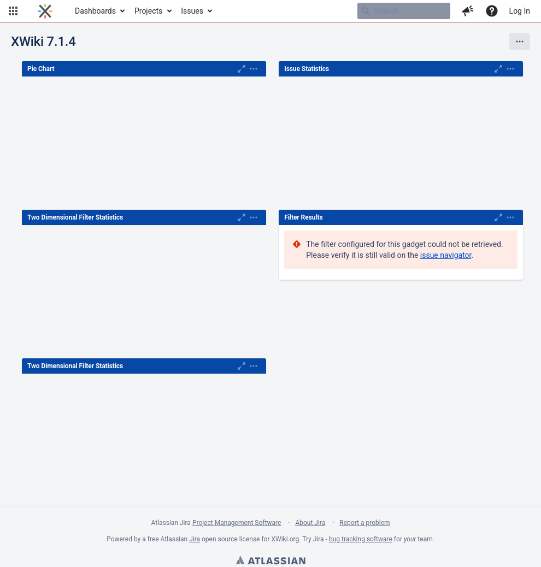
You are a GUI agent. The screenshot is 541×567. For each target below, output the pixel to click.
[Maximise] (242, 68)
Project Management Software (236, 523)
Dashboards (95, 11)
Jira (194, 539)
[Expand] (254, 68)
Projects (148, 11)
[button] (13, 11)
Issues (192, 11)
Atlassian (270, 561)
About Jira (310, 523)
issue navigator (446, 255)
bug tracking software (360, 539)
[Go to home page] (45, 11)
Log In (519, 11)
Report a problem (364, 523)
